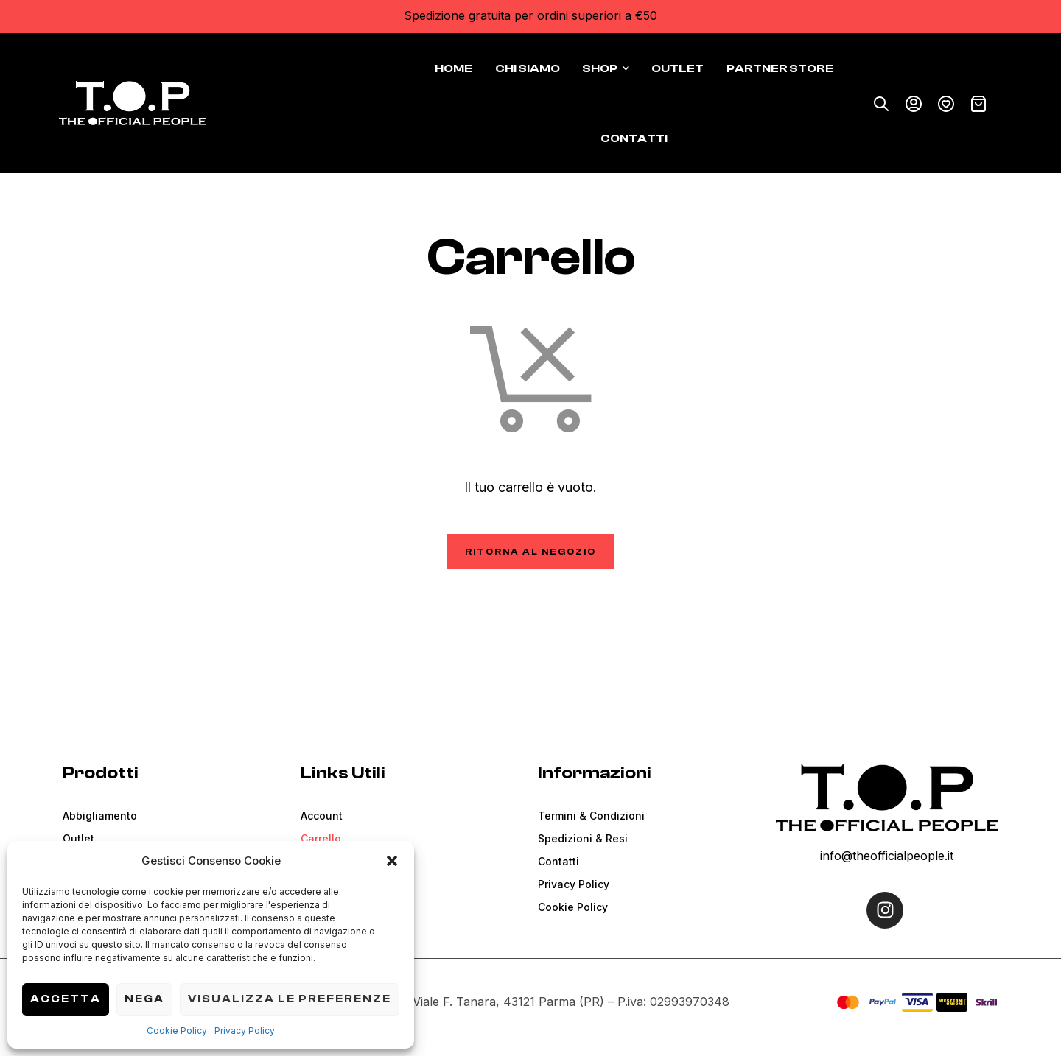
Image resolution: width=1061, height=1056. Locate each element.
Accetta (65, 999)
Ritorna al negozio (530, 551)
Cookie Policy (177, 1030)
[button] (392, 860)
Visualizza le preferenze (289, 999)
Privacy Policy (244, 1030)
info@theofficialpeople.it (886, 855)
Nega (144, 999)
